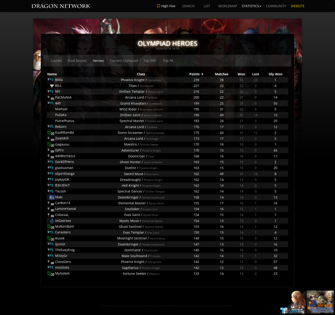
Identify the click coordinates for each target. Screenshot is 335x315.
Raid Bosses (77, 60)
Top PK (168, 60)
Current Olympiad (124, 60)
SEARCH (188, 6)
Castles (56, 60)
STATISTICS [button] (251, 6)
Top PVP (150, 60)
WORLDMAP (227, 6)
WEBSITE (298, 6)
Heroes (98, 60)
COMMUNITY (276, 6)
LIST (207, 6)
